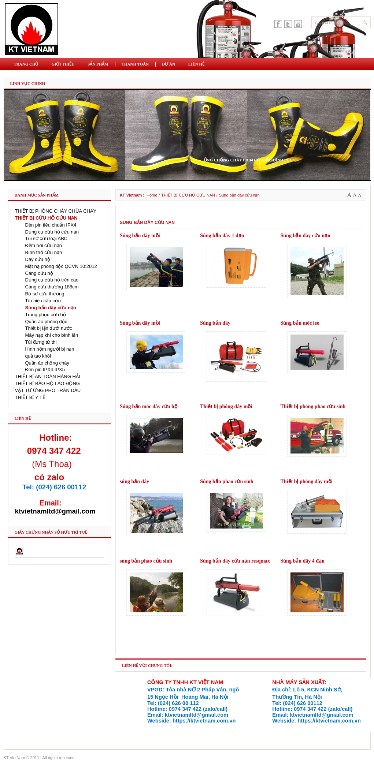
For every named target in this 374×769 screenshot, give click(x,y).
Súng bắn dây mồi (140, 235)
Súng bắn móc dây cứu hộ (148, 406)
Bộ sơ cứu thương (44, 293)
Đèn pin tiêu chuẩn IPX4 (51, 225)
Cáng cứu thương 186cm (52, 287)
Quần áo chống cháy (47, 363)
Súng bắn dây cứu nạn (305, 235)
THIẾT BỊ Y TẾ (30, 397)
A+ (349, 195)
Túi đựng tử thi (41, 342)
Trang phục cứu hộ (45, 314)
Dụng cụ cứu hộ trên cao (52, 280)
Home (152, 195)
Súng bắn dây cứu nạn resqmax (235, 561)
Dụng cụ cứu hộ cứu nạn (52, 232)
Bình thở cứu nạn (43, 252)
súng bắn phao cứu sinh (146, 561)
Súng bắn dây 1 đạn (222, 235)
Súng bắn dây (215, 323)
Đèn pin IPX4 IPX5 (45, 369)
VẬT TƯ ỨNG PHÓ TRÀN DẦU (48, 390)
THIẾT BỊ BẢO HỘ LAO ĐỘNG (47, 383)
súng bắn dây (134, 481)
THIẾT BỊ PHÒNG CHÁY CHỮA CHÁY (56, 211)
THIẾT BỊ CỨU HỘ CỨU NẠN (188, 195)
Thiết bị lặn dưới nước (48, 328)
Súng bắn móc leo (300, 323)
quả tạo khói (38, 356)
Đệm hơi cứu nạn (43, 245)
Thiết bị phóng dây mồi (226, 406)
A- (360, 195)
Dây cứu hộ (37, 259)
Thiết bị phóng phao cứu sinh (313, 406)
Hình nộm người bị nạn (49, 349)
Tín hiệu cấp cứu (43, 300)
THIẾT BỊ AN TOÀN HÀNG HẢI (47, 376)
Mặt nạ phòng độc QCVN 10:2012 (61, 266)
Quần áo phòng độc (46, 321)
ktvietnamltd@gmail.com (55, 511)
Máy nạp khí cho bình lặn (51, 335)
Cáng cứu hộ (39, 273)
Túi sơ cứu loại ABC (46, 238)
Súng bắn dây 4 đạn (303, 561)
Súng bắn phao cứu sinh (226, 481)
